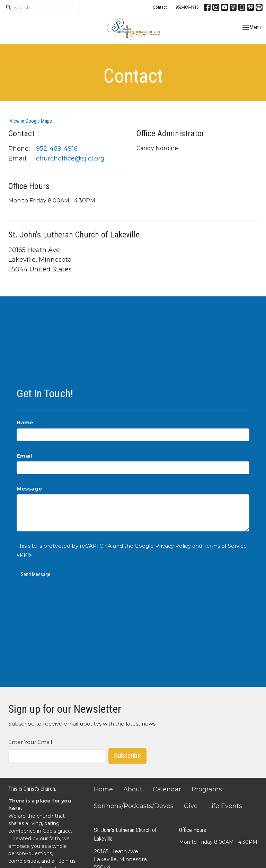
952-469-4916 (187, 7)
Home (103, 789)
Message (29, 488)
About (132, 789)
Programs (207, 789)
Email (24, 455)
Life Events (225, 806)
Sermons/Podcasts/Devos (134, 806)
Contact (160, 7)
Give (191, 806)
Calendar (167, 789)
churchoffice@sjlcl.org (70, 158)
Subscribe (127, 756)
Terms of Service (225, 545)
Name (25, 422)
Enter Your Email (30, 742)
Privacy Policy (173, 545)
